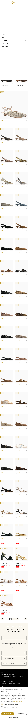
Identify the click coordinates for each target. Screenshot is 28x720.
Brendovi (5, 43)
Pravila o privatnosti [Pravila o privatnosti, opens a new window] (17, 701)
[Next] (25, 619)
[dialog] (14, 703)
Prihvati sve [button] (7, 713)
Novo (3, 34)
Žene (3, 37)
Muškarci (5, 40)
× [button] (26, 689)
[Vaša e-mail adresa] (14, 638)
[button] (3, 2)
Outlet (4, 49)
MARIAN (3, 120)
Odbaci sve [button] (21, 713)
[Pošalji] (25, 638)
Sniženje (4, 46)
